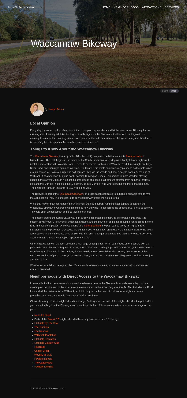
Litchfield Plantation (45, 339)
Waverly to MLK (43, 354)
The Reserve (41, 331)
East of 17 (53, 319)
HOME (106, 7)
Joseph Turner (56, 109)
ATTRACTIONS (151, 7)
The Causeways (43, 362)
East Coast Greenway (71, 194)
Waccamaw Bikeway (46, 156)
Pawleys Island (134, 156)
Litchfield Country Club (46, 343)
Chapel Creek (42, 350)
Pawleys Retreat (43, 358)
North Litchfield (92, 225)
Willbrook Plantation (45, 335)
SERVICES (172, 7)
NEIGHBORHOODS (126, 7)
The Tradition (41, 327)
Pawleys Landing (43, 366)
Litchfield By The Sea (46, 323)
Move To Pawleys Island (21, 7)
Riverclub (39, 347)
